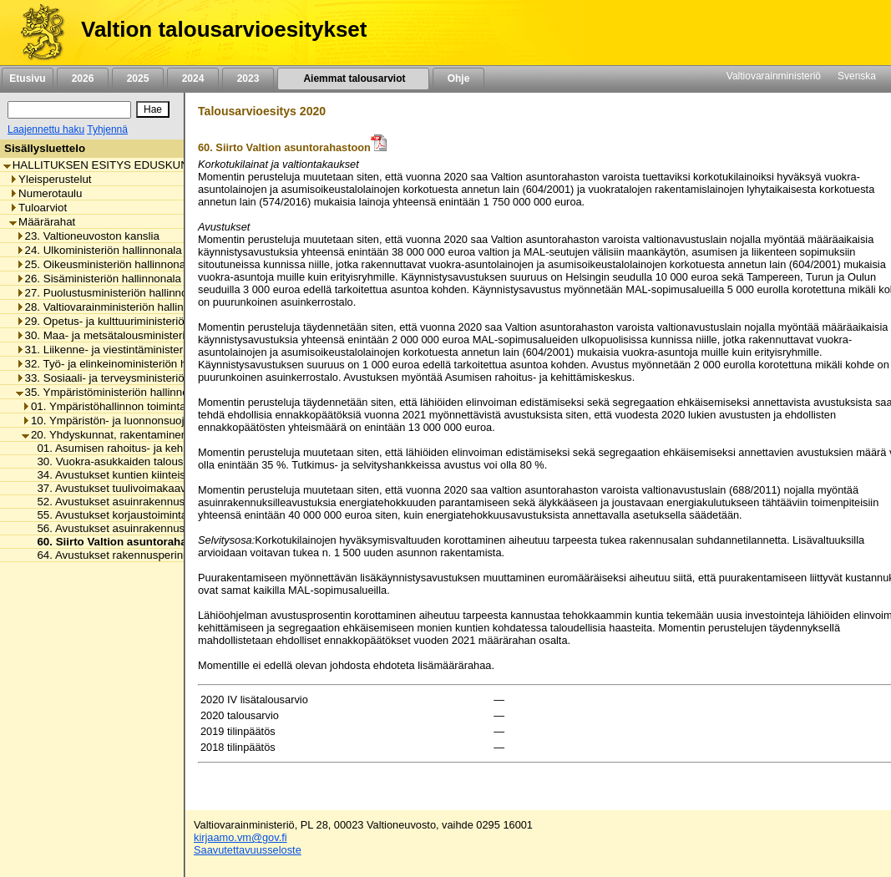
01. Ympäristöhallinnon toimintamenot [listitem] (119, 406)
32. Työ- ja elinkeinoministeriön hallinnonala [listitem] (128, 363)
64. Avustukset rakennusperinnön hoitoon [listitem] (134, 555)
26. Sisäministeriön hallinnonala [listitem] (98, 278)
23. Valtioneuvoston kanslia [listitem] (87, 236)
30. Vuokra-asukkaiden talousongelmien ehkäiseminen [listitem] (167, 461)
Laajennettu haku (46, 129)
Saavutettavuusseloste (247, 850)
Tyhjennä (107, 129)
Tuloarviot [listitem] (38, 207)
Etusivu (27, 78)
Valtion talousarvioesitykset (224, 29)
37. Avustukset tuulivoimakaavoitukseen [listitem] (130, 488)
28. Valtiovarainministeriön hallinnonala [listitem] (116, 307)
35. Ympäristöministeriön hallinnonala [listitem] (113, 392)
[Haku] (69, 110)
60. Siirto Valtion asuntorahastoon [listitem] (122, 541)
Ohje (458, 78)
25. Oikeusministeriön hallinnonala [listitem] (105, 264)
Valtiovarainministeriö (773, 76)
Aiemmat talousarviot (353, 78)
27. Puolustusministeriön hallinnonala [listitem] (112, 292)
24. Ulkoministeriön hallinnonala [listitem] (99, 250)
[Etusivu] (36, 32)
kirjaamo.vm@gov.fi (240, 837)
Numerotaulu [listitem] (45, 193)
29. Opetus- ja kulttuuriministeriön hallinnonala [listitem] (134, 321)
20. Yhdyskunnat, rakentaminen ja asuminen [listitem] (136, 434)
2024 (193, 78)
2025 (137, 78)
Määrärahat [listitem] (42, 221)
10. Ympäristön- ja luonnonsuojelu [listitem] (110, 420)
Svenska (857, 76)
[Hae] (153, 109)
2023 (248, 78)
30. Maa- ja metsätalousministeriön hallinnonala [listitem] (138, 335)
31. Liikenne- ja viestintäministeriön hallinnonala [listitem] (138, 349)
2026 (82, 78)
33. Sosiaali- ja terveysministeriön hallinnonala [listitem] (134, 378)
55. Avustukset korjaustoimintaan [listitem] (114, 515)
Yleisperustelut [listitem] (50, 179)
